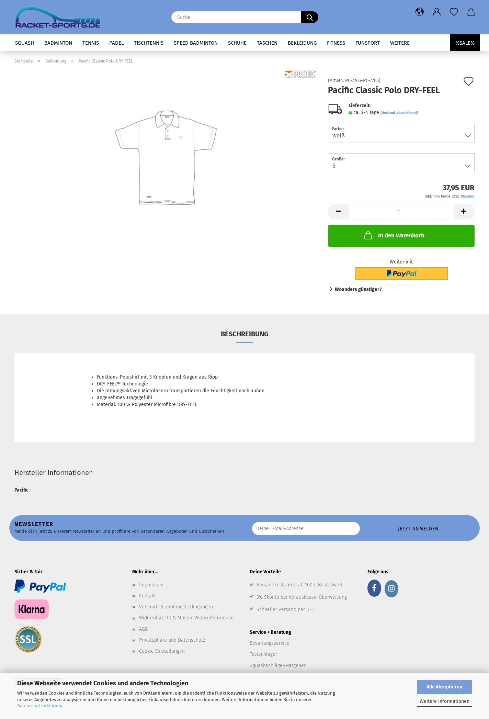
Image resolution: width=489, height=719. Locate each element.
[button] (419, 12)
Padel (116, 43)
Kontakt (147, 596)
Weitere (400, 43)
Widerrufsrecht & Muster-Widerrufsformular (186, 618)
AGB (143, 629)
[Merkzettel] (454, 12)
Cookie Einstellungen (162, 651)
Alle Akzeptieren (444, 687)
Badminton (58, 43)
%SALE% (465, 43)
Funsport (367, 43)
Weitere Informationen (444, 701)
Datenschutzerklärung (39, 705)
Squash (24, 43)
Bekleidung (302, 43)
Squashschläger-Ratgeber (278, 666)
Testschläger (263, 654)
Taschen (267, 43)
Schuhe (237, 43)
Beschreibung (245, 334)
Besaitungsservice (269, 643)
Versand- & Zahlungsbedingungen (176, 607)
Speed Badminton (196, 43)
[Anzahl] (401, 212)
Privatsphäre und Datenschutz (172, 640)
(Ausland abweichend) (399, 113)
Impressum (151, 585)
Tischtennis (148, 43)
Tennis (90, 43)
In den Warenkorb (393, 234)
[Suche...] (309, 17)
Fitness (336, 43)
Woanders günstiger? (358, 289)
